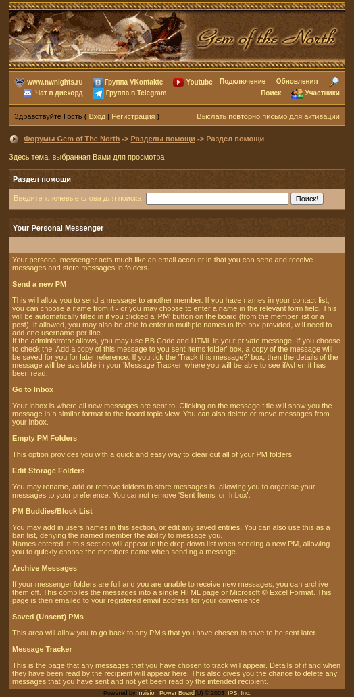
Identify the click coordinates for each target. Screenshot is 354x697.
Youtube (199, 82)
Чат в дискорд (58, 93)
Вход (96, 116)
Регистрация (133, 116)
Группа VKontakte (134, 82)
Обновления (297, 81)
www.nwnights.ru (54, 82)
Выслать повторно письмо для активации (268, 116)
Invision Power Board (166, 693)
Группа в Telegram (136, 93)
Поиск (271, 93)
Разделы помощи (163, 139)
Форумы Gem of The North (72, 139)
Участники (322, 93)
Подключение (243, 81)
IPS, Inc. (239, 693)
